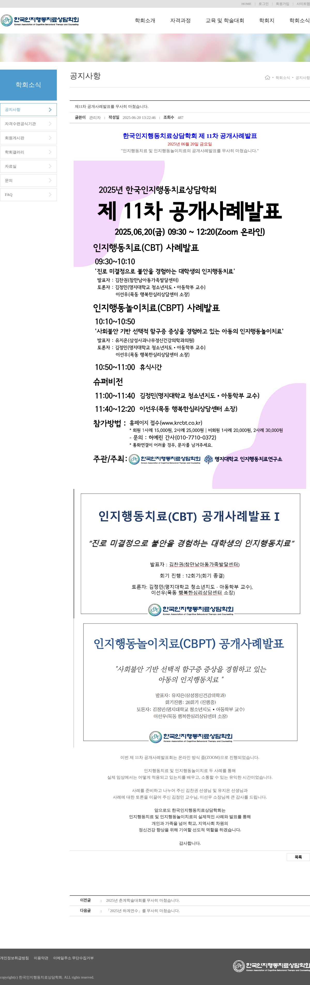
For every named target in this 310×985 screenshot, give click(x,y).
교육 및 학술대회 (225, 20)
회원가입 (282, 4)
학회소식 (299, 20)
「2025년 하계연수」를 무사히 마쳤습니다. (143, 911)
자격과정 (180, 20)
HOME (246, 4)
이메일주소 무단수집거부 (73, 958)
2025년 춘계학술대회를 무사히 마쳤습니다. (143, 900)
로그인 (264, 4)
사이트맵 (303, 4)
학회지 (267, 20)
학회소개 (145, 20)
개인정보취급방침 (14, 958)
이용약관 (41, 958)
